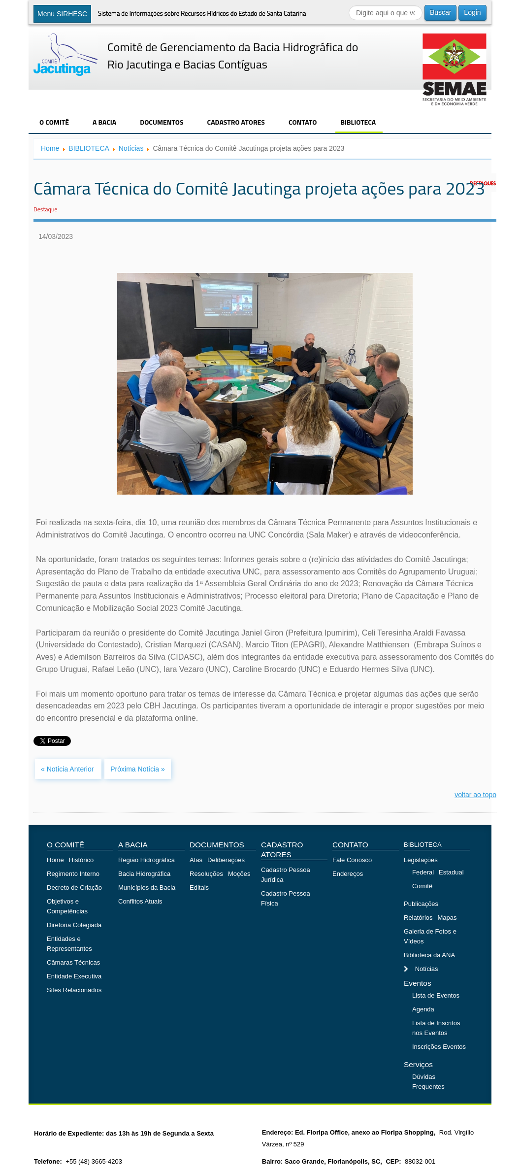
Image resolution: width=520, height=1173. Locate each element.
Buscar (441, 12)
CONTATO (303, 122)
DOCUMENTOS (161, 122)
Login (472, 12)
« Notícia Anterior (68, 769)
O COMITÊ (54, 122)
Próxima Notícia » (137, 769)
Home (50, 148)
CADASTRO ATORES (236, 122)
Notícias (131, 148)
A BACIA (104, 122)
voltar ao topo (475, 795)
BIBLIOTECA (358, 122)
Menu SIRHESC (62, 14)
